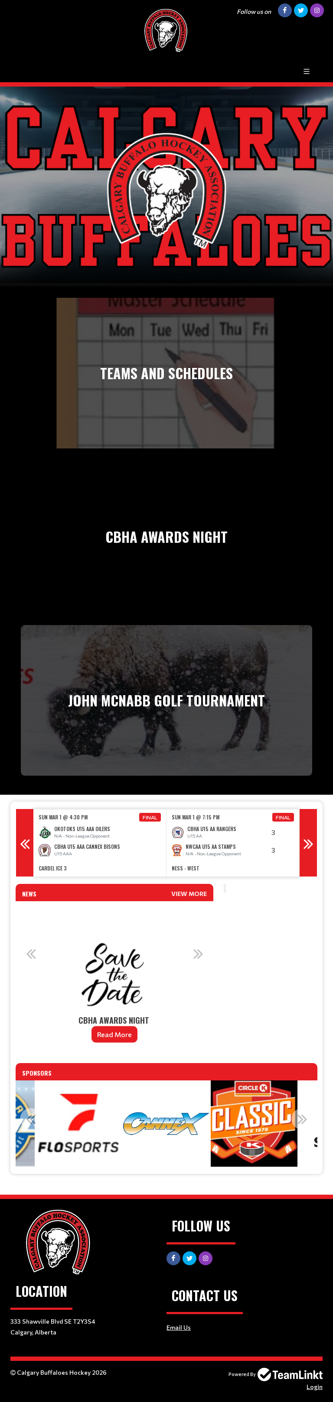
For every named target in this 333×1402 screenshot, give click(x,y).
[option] (99, 843)
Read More (114, 1034)
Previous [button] (24, 843)
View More (189, 893)
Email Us (178, 1327)
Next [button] (308, 843)
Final (150, 817)
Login (315, 1386)
